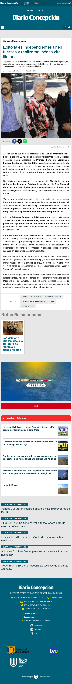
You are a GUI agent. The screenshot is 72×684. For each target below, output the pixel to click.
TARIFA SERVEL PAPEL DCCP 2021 (38, 609)
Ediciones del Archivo (31, 297)
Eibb (52, 301)
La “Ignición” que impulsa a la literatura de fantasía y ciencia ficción (13, 343)
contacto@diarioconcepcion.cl (37, 601)
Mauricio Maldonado (15, 71)
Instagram (36, 625)
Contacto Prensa (29, 617)
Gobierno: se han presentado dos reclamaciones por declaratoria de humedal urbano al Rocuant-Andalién (30, 457)
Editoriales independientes (34, 301)
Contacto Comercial (31, 614)
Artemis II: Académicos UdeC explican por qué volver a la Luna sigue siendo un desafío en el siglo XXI (30, 472)
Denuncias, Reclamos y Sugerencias (37, 620)
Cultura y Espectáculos (14, 504)
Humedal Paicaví (11, 485)
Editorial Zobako (53, 297)
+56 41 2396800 (56, 598)
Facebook (35, 629)
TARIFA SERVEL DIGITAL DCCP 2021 (37, 605)
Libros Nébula (28, 306)
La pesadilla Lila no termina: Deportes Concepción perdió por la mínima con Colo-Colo (28, 428)
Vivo (36, 406)
